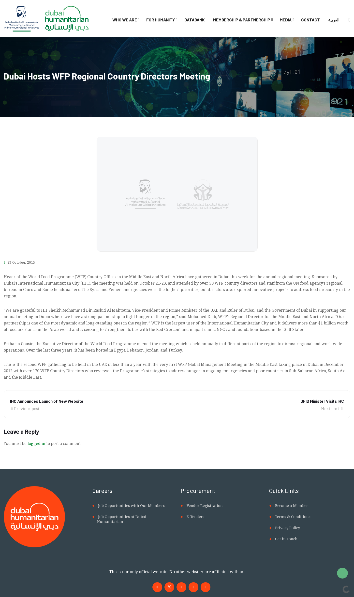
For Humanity (160, 19)
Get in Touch (286, 538)
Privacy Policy (287, 527)
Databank (194, 19)
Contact (310, 19)
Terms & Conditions (292, 516)
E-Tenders (195, 516)
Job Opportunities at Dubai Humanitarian (121, 519)
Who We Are (124, 19)
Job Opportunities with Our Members (131, 505)
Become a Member (291, 505)
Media (286, 19)
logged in (36, 443)
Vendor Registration (205, 505)
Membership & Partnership (241, 19)
